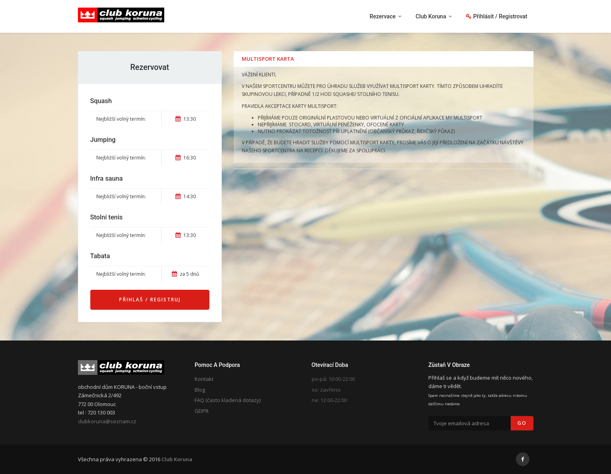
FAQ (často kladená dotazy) (228, 400)
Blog (200, 389)
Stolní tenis (106, 217)
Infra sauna (106, 178)
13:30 (185, 119)
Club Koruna (176, 459)
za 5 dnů (185, 274)
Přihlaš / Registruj (150, 299)
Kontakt (204, 378)
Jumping (103, 139)
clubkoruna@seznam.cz (107, 421)
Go (522, 423)
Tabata (100, 256)
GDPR (202, 410)
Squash (101, 101)
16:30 (185, 157)
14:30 (185, 196)
